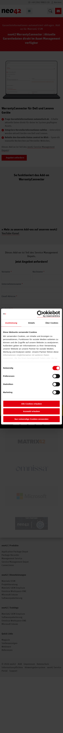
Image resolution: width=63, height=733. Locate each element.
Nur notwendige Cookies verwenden (31, 419)
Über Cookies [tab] (51, 323)
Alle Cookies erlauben (31, 404)
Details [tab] (31, 323)
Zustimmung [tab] (11, 323)
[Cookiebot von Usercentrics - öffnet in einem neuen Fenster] (48, 314)
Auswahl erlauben (31, 411)
